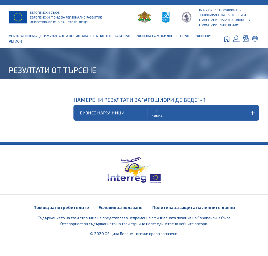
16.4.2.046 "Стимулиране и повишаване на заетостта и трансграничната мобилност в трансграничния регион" (224, 17)
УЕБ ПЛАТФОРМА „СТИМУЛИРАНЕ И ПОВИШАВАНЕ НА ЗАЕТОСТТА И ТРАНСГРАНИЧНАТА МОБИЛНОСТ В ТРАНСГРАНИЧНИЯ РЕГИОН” (111, 39)
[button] (166, 113)
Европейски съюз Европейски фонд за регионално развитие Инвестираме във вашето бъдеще (66, 17)
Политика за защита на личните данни (193, 207)
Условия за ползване (121, 207)
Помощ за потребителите (61, 207)
